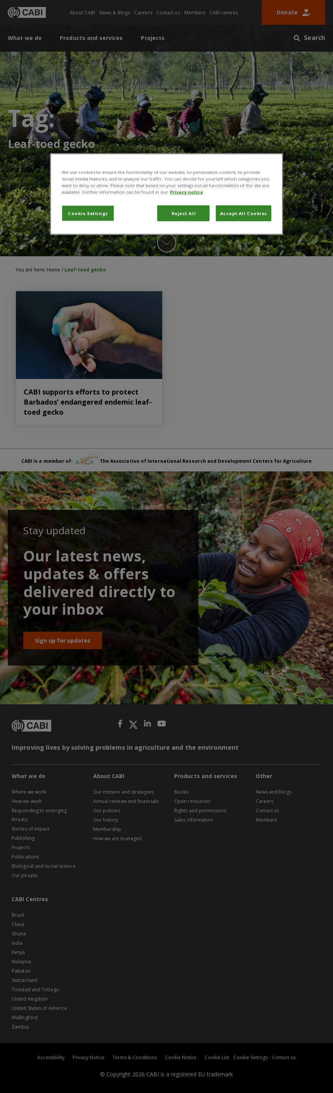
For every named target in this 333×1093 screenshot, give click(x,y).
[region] (166, 194)
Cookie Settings (88, 213)
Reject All (184, 213)
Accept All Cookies (243, 213)
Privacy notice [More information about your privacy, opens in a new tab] (186, 192)
